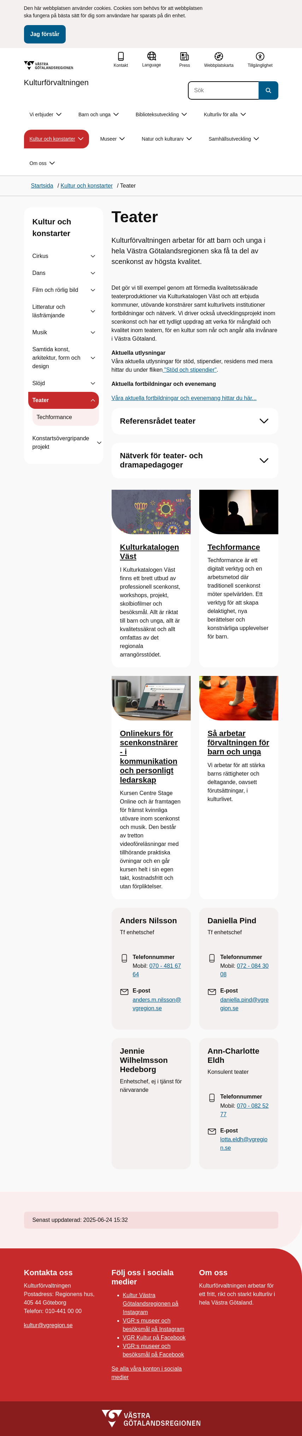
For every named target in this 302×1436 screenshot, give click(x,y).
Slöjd (38, 383)
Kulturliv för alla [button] (225, 114)
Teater (40, 400)
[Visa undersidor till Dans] (93, 273)
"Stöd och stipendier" (189, 370)
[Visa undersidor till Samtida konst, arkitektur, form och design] (93, 358)
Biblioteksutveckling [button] (161, 114)
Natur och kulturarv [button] (166, 139)
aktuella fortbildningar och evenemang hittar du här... (189, 398)
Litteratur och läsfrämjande (48, 311)
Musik (39, 332)
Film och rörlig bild (55, 290)
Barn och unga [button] (98, 114)
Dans (39, 273)
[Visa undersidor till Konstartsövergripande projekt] (99, 443)
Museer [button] (112, 139)
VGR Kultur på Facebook (154, 1338)
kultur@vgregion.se (48, 1325)
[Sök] (223, 90)
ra (120, 398)
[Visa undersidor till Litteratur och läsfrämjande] (93, 311)
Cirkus (40, 256)
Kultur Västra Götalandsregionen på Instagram (150, 1303)
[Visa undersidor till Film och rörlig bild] (93, 290)
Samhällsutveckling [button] (234, 139)
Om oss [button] (42, 163)
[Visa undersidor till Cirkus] (93, 256)
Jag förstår (45, 34)
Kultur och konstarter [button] (56, 139)
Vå (115, 398)
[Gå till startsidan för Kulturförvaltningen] (56, 73)
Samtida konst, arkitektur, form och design (56, 357)
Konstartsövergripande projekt (60, 442)
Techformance (54, 417)
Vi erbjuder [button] (45, 114)
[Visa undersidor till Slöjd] (93, 383)
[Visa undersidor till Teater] (93, 400)
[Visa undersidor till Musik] (93, 332)
